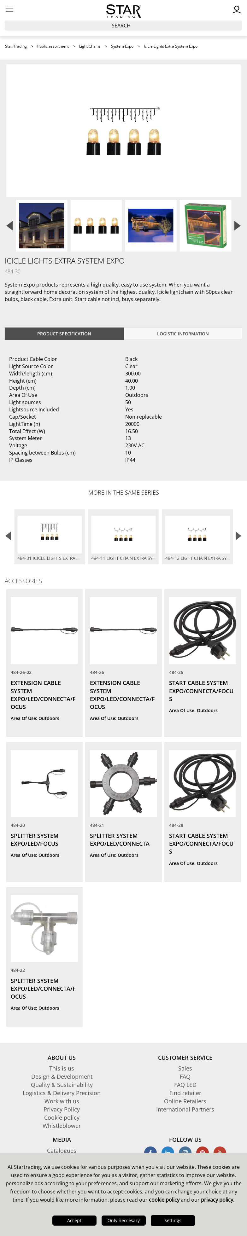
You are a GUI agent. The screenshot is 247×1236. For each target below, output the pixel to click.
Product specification (64, 334)
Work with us (61, 1101)
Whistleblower (62, 1125)
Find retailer (185, 1093)
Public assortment (53, 46)
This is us (61, 1068)
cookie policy (164, 1199)
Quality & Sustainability (62, 1084)
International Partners (185, 1109)
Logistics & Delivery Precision (62, 1093)
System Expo (122, 46)
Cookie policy (61, 1117)
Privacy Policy (62, 1109)
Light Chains (90, 46)
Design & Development (61, 1076)
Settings (172, 1220)
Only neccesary (124, 1220)
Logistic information (183, 334)
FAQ (185, 1076)
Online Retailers (185, 1101)
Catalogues (61, 1150)
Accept (74, 1220)
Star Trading (16, 46)
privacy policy (217, 1199)
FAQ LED (185, 1084)
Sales (185, 1068)
